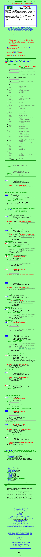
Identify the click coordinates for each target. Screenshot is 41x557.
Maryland (26, 28)
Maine (24, 28)
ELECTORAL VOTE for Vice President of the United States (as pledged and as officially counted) (20, 518)
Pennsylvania (18, 30)
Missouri (18, 29)
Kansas (16, 28)
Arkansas (23, 27)
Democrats (18, 34)
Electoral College (25, 523)
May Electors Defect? (20, 515)
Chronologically (15, 520)
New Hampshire (31, 29)
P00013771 (22, 96)
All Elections (14, 525)
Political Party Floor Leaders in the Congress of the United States (20, 544)
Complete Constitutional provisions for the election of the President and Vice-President (20, 548)
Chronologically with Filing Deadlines (23, 520)
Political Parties (8, 450)
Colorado (30, 27)
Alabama (11, 27)
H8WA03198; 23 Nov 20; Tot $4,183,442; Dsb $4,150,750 (28, 250)
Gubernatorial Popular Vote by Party (20, 509)
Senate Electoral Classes (20, 538)
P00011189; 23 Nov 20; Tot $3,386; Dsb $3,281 (27, 117)
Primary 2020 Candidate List (11, 49)
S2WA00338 (22, 175)
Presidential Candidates (13, 61)
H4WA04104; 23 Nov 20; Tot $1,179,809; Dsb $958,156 (28, 261)
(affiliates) (13, 456)
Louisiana (21, 28)
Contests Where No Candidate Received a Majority (20, 511)
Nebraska (24, 29)
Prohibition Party (10, 470)
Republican (10, 457)
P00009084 (22, 148)
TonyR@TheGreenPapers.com (26, 553)
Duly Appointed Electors (20, 514)
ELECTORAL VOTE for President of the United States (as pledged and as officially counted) (20, 517)
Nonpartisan (10, 476)
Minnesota (12, 29)
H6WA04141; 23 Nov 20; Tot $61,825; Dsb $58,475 (27, 263)
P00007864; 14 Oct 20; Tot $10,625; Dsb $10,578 (27, 154)
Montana (21, 29)
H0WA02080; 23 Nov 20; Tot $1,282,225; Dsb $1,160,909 (28, 235)
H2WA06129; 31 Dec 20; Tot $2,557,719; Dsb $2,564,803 (28, 288)
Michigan (9, 29)
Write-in (9, 480)
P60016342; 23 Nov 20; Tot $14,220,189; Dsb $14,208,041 (28, 105)
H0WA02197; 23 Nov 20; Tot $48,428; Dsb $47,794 (27, 237)
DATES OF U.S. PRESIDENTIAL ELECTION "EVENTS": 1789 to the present (20, 516)
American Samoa (17, 27)
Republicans (22, 34)
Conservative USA (11, 465)
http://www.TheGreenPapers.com (21, 554)
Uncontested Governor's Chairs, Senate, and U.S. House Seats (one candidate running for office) (20, 533)
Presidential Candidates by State (18, 526)
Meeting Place (23, 60)
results (15, 51)
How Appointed (18, 60)
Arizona (21, 27)
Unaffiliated (10, 477)
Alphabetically (15, 523)
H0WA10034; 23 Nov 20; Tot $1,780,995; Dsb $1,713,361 (28, 343)
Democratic (10, 456)
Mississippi (15, 29)
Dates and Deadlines (29, 47)
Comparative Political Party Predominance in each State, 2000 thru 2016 (20, 542)
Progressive (10, 469)
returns (15, 52)
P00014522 (22, 102)
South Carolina (30, 30)
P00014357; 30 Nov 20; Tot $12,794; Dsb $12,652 (27, 94)
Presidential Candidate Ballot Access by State (28, 526)
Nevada (27, 29)
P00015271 (22, 158)
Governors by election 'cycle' (20, 529)
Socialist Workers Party (11, 471)
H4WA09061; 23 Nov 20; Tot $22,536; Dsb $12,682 (27, 329)
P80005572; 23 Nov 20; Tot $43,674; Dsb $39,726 (27, 81)
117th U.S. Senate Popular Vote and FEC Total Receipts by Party (20, 508)
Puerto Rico (21, 30)
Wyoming (24, 31)
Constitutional (10, 466)
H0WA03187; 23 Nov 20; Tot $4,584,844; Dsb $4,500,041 (28, 248)
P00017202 (22, 91)
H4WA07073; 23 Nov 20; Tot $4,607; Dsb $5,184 (27, 303)
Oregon (15, 30)
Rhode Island (25, 30)
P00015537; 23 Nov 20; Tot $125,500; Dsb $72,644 (27, 139)
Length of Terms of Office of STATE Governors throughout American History (20, 545)
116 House (10, 209)
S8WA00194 (22, 168)
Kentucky (18, 28)
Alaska (13, 27)
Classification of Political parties (16, 455)
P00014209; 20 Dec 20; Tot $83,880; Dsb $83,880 (27, 88)
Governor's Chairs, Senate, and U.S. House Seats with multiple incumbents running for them (20, 534)
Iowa (13, 28)
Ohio (9, 30)
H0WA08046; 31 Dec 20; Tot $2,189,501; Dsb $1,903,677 (28, 222)
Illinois (9, 28)
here (32, 3)
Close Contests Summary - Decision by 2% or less (20, 510)
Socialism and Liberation (11, 468)
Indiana (11, 28)
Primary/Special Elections (19, 525)
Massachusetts (30, 28)
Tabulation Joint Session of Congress (25, 513)
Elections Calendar (10, 47)
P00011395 (22, 107)
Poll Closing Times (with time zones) (20, 521)
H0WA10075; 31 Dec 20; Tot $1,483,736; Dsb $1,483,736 (28, 345)
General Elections (26, 525)
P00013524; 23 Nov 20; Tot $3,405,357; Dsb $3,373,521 (28, 74)
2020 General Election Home (20, 506)
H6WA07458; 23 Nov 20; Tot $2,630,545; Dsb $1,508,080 (28, 301)
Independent (10, 473)
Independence (10, 467)
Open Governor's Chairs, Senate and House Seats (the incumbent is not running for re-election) (20, 532)
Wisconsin (21, 31)
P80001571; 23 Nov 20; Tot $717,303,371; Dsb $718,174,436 (28, 71)
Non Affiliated (10, 475)
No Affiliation (10, 474)
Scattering (9, 479)
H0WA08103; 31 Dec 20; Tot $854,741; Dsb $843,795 (27, 316)
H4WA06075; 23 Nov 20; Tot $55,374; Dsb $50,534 (27, 349)
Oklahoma (12, 30)
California (26, 27)
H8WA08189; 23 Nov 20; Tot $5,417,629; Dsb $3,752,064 (28, 314)
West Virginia (17, 31)
